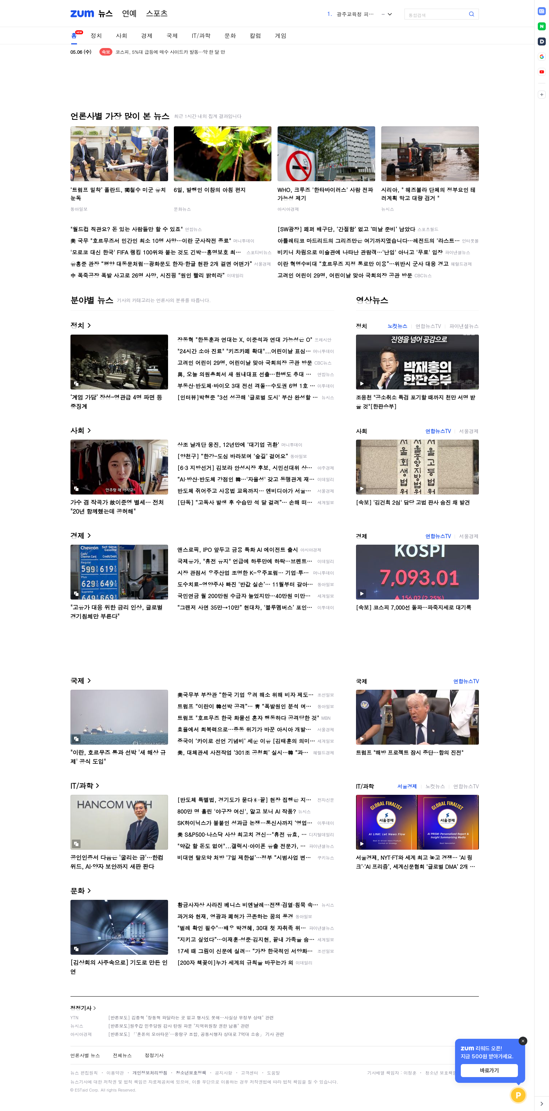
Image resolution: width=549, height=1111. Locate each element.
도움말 (273, 1072)
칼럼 (255, 35)
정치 (96, 35)
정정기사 (80, 1008)
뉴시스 (387, 209)
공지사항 (223, 1072)
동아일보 (79, 209)
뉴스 (105, 13)
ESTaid (81, 1090)
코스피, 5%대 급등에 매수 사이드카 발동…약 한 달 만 (170, 51)
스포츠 (157, 13)
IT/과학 (201, 35)
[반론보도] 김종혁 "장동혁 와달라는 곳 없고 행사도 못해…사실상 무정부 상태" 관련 (191, 1017)
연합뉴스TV (428, 326)
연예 (129, 13)
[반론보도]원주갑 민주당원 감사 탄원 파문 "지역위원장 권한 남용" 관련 (178, 1026)
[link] (542, 11)
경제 (147, 35)
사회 (122, 35)
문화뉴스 (182, 209)
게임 (281, 35)
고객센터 (249, 1072)
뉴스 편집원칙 (84, 1072)
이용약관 (115, 1072)
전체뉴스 (122, 1055)
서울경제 (469, 431)
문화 (230, 35)
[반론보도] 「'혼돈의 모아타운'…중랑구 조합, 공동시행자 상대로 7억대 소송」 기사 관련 (196, 1034)
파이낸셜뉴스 (464, 326)
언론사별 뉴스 (85, 1055)
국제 (172, 35)
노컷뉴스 (397, 326)
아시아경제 (288, 209)
